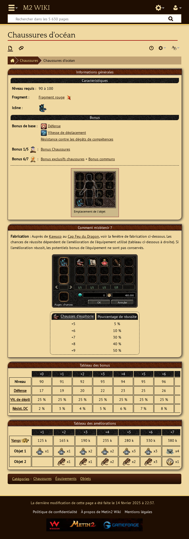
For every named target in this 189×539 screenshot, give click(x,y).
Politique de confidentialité (55, 511)
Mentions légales (138, 511)
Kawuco (55, 236)
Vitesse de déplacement (67, 132)
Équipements (65, 478)
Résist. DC (20, 408)
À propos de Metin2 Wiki (101, 511)
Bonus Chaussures (55, 149)
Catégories (20, 478)
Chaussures (29, 60)
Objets (85, 478)
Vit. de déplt (20, 399)
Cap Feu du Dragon (83, 236)
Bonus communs (101, 158)
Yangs (16, 440)
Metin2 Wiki (36, 8)
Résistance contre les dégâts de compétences (77, 139)
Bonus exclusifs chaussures (62, 158)
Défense (54, 125)
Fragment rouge (52, 97)
